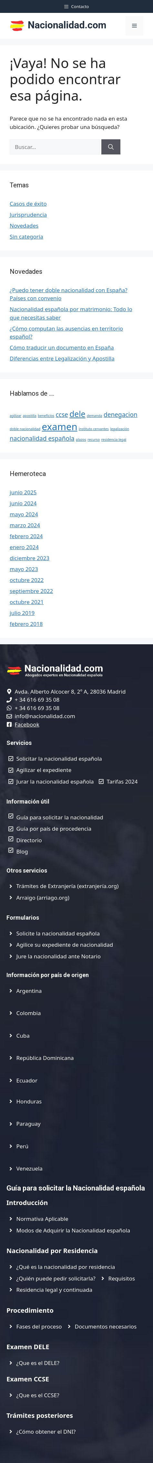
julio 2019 (22, 613)
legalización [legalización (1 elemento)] (119, 429)
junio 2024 (23, 503)
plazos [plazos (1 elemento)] (81, 439)
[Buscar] (110, 147)
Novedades (24, 225)
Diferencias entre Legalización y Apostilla (62, 358)
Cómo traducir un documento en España (62, 347)
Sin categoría (26, 236)
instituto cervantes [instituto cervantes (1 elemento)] (94, 429)
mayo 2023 (24, 569)
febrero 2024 (26, 536)
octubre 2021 (27, 602)
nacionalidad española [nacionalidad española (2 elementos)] (42, 438)
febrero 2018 (26, 624)
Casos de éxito (28, 203)
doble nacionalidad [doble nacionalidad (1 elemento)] (25, 429)
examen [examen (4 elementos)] (59, 426)
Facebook (27, 724)
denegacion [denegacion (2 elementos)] (121, 414)
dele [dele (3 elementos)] (77, 414)
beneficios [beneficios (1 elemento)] (46, 415)
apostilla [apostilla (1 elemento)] (29, 415)
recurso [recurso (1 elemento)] (93, 439)
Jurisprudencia (28, 214)
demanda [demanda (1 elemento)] (94, 415)
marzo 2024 (25, 525)
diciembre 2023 (29, 558)
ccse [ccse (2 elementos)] (62, 414)
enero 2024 (24, 547)
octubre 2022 (27, 580)
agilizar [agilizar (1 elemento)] (15, 415)
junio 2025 (23, 492)
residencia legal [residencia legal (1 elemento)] (114, 439)
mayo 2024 (24, 514)
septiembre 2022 (31, 591)
